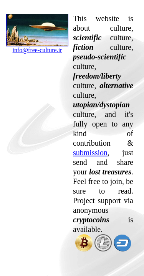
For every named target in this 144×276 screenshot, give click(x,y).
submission (90, 152)
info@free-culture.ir (37, 47)
